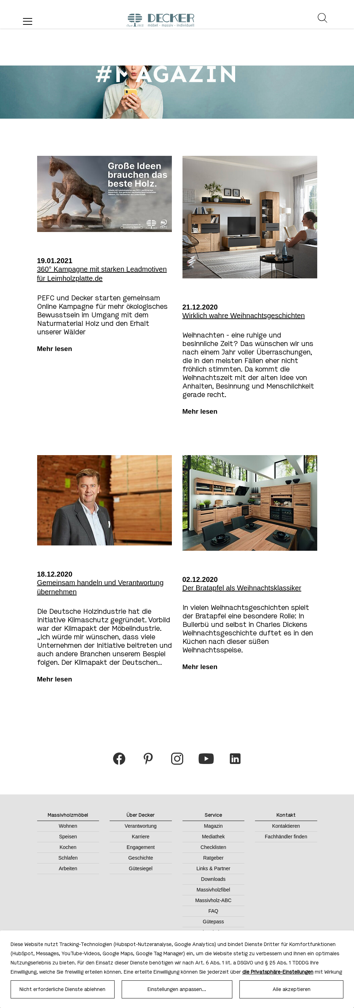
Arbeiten (68, 868)
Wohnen (68, 826)
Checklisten (213, 847)
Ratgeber (213, 858)
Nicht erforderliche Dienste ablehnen (62, 989)
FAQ (213, 911)
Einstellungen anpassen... (176, 989)
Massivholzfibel (213, 890)
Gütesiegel (140, 868)
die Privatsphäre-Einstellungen (277, 972)
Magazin (213, 826)
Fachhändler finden (286, 836)
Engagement (141, 847)
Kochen (68, 847)
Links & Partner (213, 868)
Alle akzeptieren (292, 989)
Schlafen (67, 858)
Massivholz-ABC (213, 900)
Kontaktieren (286, 826)
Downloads (213, 879)
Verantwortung (141, 826)
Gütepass (213, 921)
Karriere (141, 836)
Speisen (68, 836)
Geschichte (140, 858)
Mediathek (213, 836)
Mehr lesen (54, 348)
